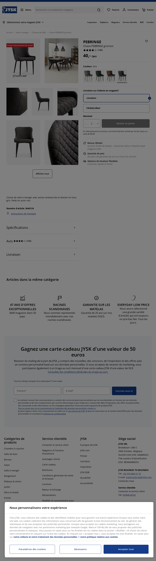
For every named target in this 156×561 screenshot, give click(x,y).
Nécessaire (80, 549)
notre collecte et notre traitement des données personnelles (45, 536)
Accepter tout (126, 549)
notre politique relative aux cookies (99, 536)
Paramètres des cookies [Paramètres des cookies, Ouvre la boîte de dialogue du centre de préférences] (32, 549)
